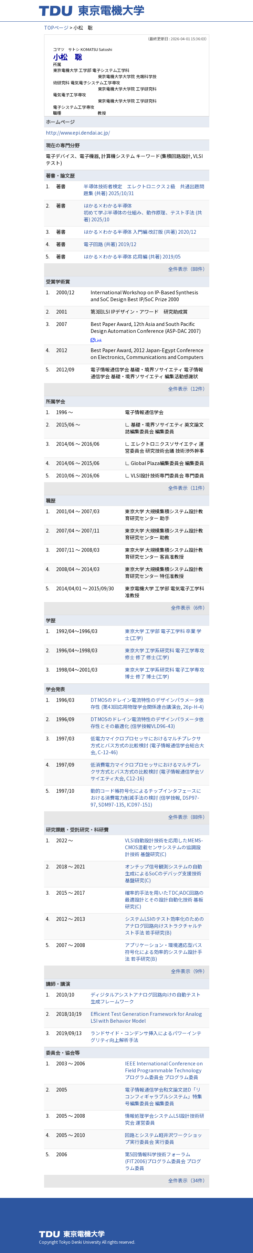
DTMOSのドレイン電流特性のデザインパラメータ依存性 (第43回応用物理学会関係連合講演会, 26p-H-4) (147, 703)
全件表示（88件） (188, 268)
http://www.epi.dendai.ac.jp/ (78, 132)
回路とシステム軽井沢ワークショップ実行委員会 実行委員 (163, 1138)
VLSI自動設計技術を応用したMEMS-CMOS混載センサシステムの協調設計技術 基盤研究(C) (164, 847)
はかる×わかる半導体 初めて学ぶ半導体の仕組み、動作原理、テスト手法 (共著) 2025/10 (143, 212)
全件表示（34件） (188, 1180)
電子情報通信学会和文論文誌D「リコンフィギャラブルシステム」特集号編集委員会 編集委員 (163, 1096)
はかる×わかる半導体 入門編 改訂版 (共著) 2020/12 (140, 231)
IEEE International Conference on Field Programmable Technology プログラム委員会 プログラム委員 (164, 1070)
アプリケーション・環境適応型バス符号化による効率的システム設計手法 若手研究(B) (163, 951)
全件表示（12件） (188, 388)
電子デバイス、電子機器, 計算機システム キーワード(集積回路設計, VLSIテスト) (124, 159)
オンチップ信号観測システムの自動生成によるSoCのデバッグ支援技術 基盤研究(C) (163, 873)
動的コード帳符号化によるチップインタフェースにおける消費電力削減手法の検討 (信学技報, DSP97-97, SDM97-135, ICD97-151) (146, 797)
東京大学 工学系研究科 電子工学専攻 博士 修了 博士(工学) (164, 673)
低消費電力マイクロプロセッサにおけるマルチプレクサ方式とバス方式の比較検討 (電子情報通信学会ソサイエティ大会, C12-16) (147, 771)
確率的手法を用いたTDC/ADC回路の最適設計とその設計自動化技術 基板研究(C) (164, 899)
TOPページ (56, 27)
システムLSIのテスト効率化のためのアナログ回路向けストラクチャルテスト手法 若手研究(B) (164, 925)
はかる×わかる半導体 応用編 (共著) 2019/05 (132, 256)
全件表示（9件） (189, 971)
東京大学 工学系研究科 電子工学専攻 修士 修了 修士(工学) (164, 654)
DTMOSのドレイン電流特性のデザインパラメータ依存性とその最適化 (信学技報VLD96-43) (147, 722)
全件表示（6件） (189, 607)
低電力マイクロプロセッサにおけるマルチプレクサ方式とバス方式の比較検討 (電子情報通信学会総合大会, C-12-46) (147, 745)
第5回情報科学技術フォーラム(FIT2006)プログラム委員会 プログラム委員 (163, 1161)
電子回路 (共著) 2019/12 (110, 244)
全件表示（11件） (188, 487)
